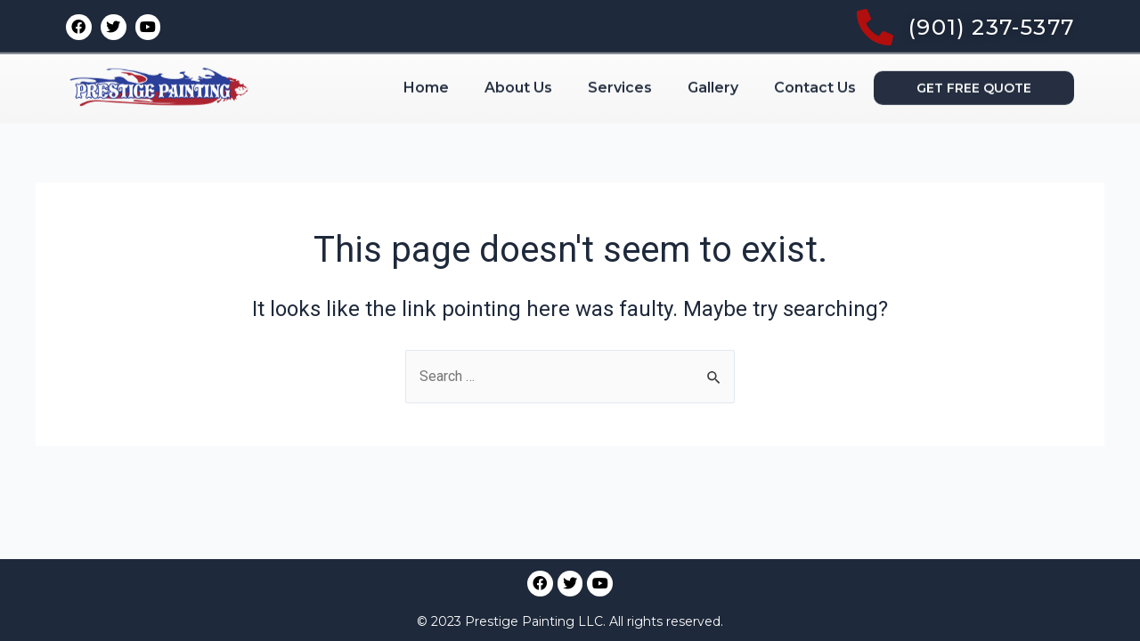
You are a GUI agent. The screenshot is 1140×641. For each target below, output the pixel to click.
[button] (974, 42)
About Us (518, 41)
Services (620, 41)
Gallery (713, 41)
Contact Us (815, 41)
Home (426, 41)
